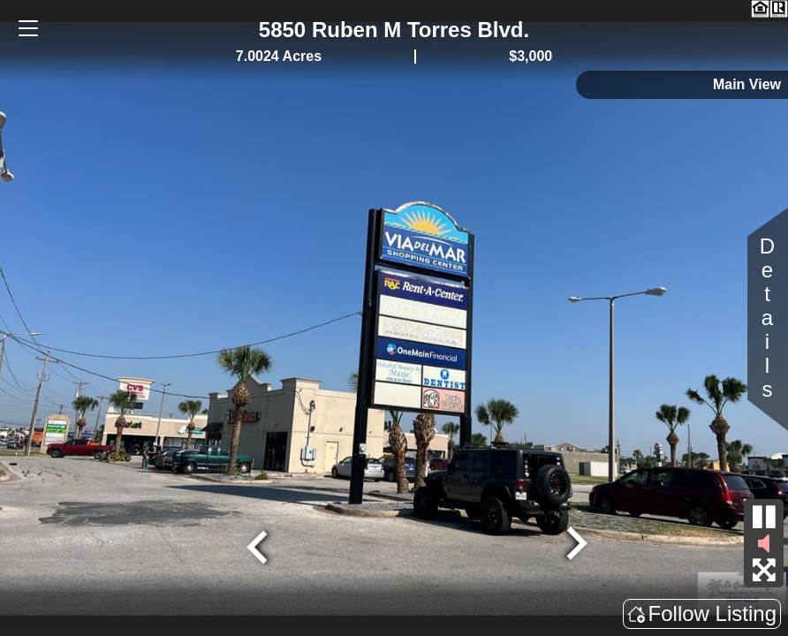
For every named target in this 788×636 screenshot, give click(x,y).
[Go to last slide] (260, 545)
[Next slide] (574, 545)
